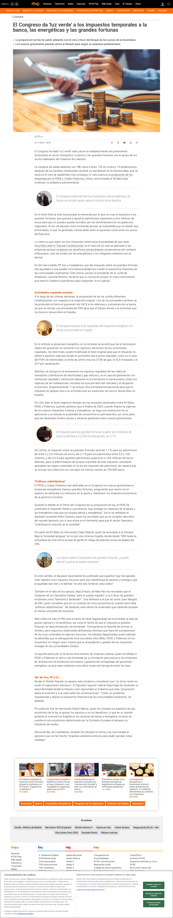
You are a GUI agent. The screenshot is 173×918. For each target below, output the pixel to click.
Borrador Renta (89, 832)
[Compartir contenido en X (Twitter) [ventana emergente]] (118, 142)
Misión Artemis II (83, 827)
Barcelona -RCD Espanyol (58, 827)
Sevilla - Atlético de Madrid (27, 827)
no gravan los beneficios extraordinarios (80, 249)
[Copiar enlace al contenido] (137, 142)
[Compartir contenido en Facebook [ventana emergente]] (112, 142)
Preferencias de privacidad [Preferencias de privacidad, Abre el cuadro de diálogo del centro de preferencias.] (154, 904)
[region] (86, 894)
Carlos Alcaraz (122, 827)
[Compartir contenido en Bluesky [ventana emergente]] (124, 142)
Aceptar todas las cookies (153, 885)
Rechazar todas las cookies (154, 895)
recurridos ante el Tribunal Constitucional (59, 245)
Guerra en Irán (103, 827)
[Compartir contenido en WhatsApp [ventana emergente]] (131, 142)
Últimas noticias (109, 832)
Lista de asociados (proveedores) (90, 890)
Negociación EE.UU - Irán (146, 827)
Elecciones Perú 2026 (66, 832)
